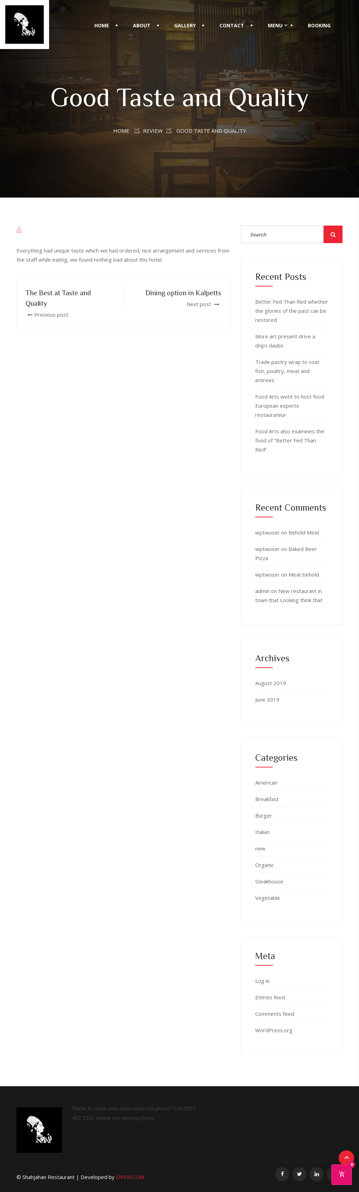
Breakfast (267, 798)
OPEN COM (130, 1176)
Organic (264, 864)
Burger (263, 815)
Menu (275, 25)
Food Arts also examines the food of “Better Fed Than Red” (289, 440)
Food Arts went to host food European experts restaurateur (289, 405)
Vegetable (267, 897)
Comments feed (274, 1013)
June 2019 (267, 699)
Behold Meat (304, 532)
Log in (262, 980)
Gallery (185, 25)
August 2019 (270, 683)
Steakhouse (269, 881)
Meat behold (304, 574)
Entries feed (270, 997)
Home (101, 25)
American (266, 782)
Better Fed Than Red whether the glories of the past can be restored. (291, 310)
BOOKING (319, 25)
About (141, 25)
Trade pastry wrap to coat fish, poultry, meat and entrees (287, 371)
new (260, 848)
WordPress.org (273, 1030)
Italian (262, 831)
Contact (231, 25)
